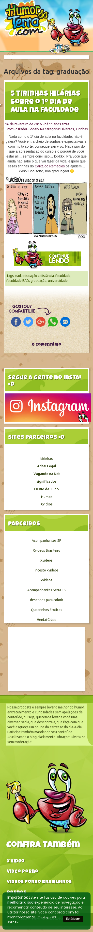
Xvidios (46, 504)
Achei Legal (46, 466)
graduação (38, 281)
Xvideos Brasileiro (46, 550)
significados (46, 481)
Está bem (73, 919)
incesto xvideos (47, 570)
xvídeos (46, 580)
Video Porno (22, 872)
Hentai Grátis (46, 620)
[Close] (19, 66)
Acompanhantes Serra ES (46, 590)
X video (16, 861)
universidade (58, 281)
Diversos (67, 129)
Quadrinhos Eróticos (46, 610)
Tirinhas (82, 129)
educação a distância (38, 276)
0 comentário (46, 345)
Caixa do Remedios (50, 166)
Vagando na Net (46, 474)
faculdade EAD (17, 281)
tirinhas (46, 459)
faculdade (63, 276)
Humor (46, 497)
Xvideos (46, 560)
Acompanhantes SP (46, 541)
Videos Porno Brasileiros (39, 882)
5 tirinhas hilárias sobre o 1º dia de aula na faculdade (45, 102)
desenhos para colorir (46, 600)
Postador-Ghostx (26, 129)
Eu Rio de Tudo (46, 489)
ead (18, 276)
